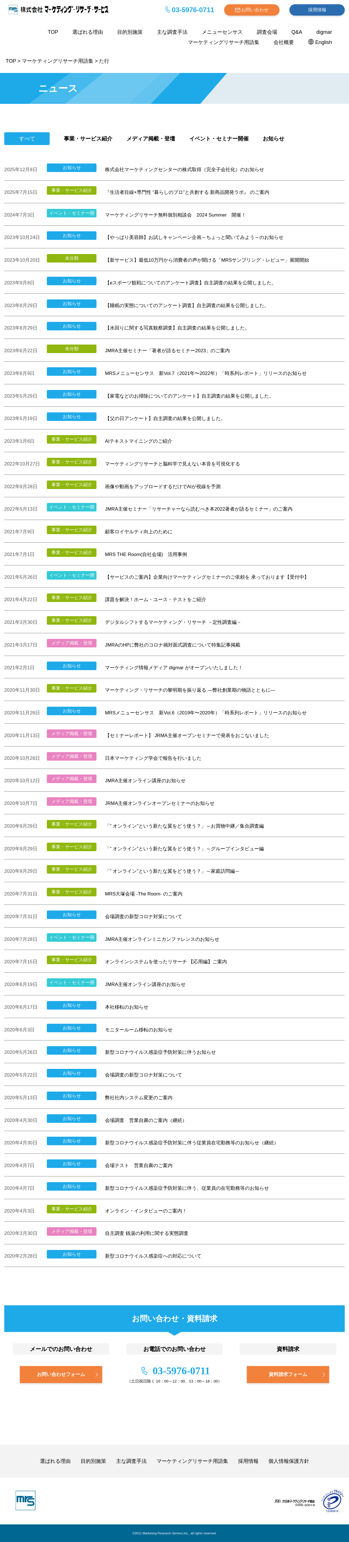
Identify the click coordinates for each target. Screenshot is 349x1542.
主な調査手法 (172, 32)
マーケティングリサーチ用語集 (223, 42)
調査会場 (267, 32)
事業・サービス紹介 (88, 139)
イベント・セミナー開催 (219, 139)
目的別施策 (130, 32)
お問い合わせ (254, 9)
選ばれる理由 (87, 32)
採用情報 (317, 9)
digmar (324, 32)
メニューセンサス (222, 32)
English (323, 42)
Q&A (296, 32)
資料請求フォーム (288, 1374)
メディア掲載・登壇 (151, 139)
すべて (27, 139)
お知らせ (273, 139)
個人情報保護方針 (288, 1461)
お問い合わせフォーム (61, 1374)
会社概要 (284, 42)
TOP (53, 32)
